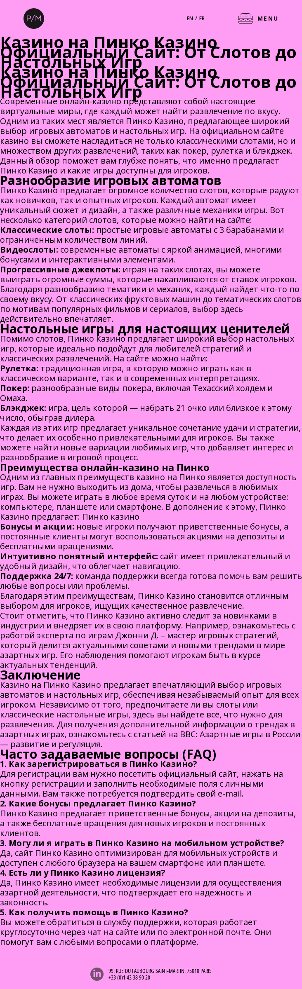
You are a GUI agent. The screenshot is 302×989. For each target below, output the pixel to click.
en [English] (190, 18)
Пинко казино (110, 516)
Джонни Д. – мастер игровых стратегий (196, 635)
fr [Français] (202, 18)
